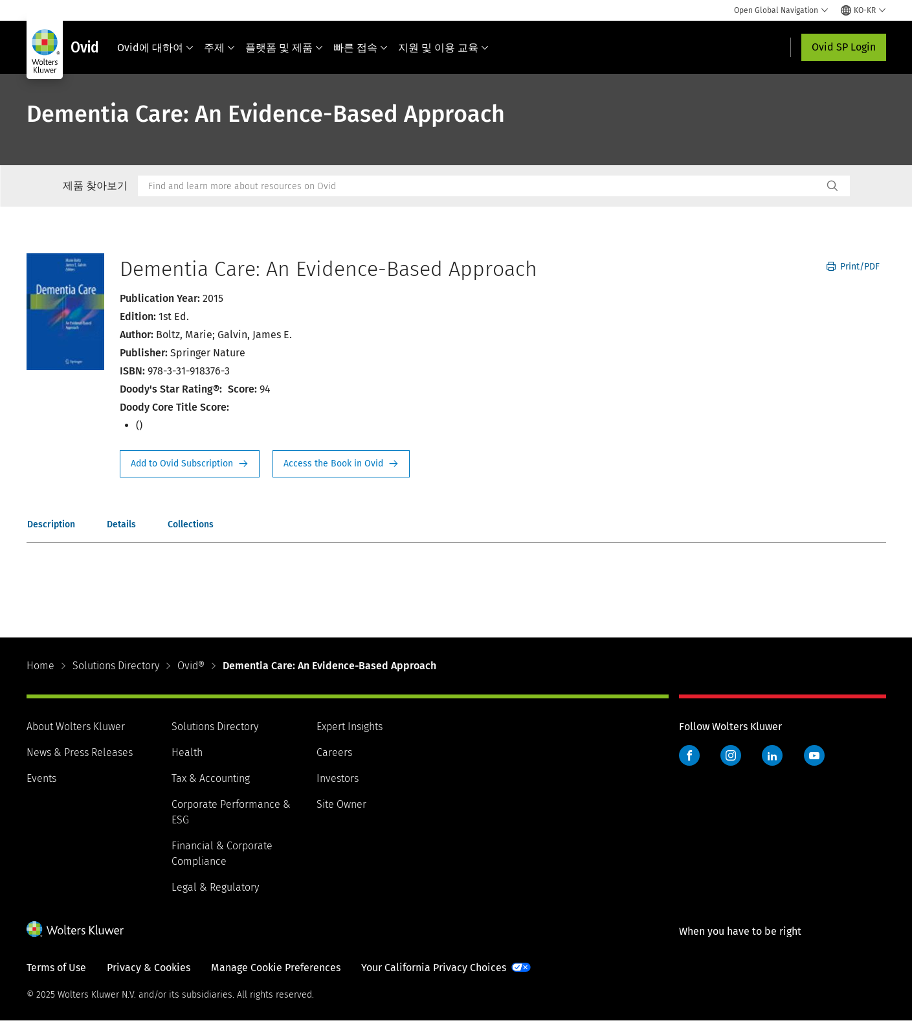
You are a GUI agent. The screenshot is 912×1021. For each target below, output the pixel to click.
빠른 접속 (360, 47)
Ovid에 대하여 (155, 47)
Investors (338, 778)
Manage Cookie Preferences (275, 967)
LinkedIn (772, 755)
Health (187, 752)
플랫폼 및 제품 (284, 47)
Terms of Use (56, 967)
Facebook (689, 755)
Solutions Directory (115, 666)
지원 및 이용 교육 (443, 47)
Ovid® (191, 666)
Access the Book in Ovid (341, 464)
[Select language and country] (863, 10)
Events (41, 778)
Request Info (189, 464)
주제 (219, 47)
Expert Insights (350, 726)
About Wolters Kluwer (76, 726)
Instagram (730, 755)
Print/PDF (853, 266)
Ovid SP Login (844, 47)
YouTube (814, 755)
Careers (334, 752)
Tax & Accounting (211, 778)
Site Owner (341, 804)
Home (40, 666)
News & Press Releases (80, 752)
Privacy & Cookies (148, 967)
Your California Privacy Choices (433, 967)
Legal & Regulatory (215, 887)
